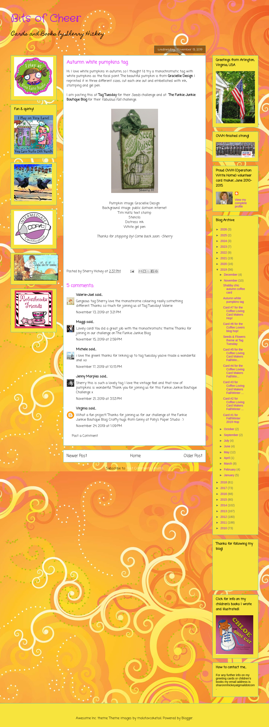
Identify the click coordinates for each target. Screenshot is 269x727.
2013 (224, 511)
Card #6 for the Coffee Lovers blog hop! (234, 327)
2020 (224, 264)
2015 (224, 499)
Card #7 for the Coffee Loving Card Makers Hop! (233, 313)
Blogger (187, 718)
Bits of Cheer (46, 18)
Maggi (80, 322)
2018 (224, 482)
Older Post (193, 456)
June (227, 446)
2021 (224, 258)
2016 (224, 494)
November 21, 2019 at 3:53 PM (99, 398)
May (227, 452)
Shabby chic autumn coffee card (234, 289)
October (229, 429)
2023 (224, 246)
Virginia (81, 408)
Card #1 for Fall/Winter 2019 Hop (231, 418)
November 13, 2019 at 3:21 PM (98, 312)
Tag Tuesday (107, 95)
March (228, 463)
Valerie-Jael (85, 295)
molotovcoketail (149, 718)
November (231, 280)
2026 (224, 229)
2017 (224, 488)
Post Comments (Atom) (145, 468)
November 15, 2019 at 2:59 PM (99, 339)
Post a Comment (85, 436)
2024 (224, 241)
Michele (82, 349)
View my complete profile (241, 203)
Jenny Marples (87, 376)
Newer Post (77, 456)
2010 (224, 528)
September (231, 435)
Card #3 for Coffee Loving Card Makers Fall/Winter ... (233, 387)
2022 (224, 252)
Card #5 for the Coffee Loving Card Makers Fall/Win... (233, 355)
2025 (224, 235)
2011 (224, 522)
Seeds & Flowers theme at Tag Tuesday (234, 340)
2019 (224, 269)
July (227, 440)
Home (135, 456)
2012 (224, 516)
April (227, 458)
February (230, 469)
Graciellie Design (180, 76)
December (231, 274)
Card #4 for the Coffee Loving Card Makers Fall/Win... (233, 371)
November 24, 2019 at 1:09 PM (99, 426)
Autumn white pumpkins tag (233, 299)
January (229, 475)
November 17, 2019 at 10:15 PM (99, 366)
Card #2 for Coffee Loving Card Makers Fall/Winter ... (233, 404)
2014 (224, 505)
